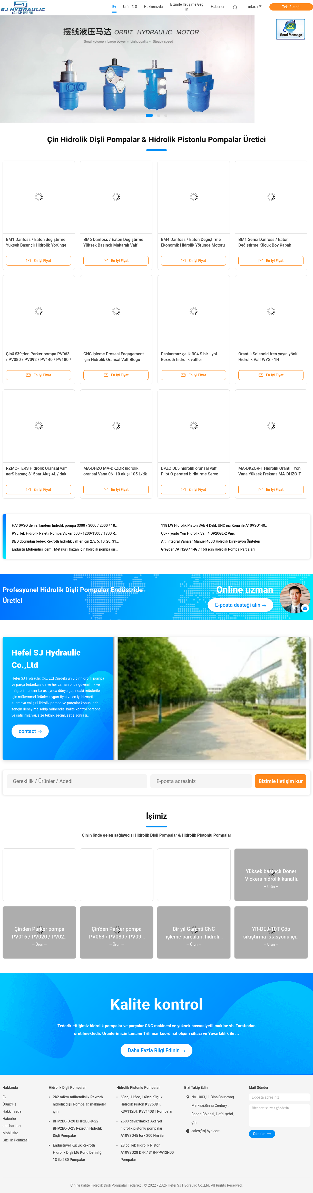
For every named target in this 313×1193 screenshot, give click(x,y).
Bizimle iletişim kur (281, 781)
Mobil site (10, 1133)
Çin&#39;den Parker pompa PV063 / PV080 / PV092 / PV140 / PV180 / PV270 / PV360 (38, 359)
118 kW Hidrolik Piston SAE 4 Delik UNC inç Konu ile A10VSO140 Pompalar (214, 526)
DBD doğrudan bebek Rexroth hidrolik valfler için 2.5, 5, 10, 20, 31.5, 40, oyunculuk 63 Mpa (65, 542)
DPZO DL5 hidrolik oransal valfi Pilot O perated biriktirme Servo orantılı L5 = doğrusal (189, 474)
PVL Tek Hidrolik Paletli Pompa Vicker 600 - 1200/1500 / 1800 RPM (65, 534)
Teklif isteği (291, 7)
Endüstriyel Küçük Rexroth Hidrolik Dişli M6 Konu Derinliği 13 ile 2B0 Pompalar (78, 1152)
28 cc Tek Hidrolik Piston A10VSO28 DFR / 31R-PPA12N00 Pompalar (147, 1152)
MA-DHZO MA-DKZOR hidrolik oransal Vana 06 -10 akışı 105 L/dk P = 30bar (115, 474)
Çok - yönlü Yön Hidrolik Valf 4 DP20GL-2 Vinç (198, 534)
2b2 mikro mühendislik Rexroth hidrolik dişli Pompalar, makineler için (79, 1104)
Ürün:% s (9, 1104)
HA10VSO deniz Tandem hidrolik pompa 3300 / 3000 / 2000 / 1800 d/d (65, 526)
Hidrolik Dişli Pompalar (67, 1088)
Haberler (9, 1119)
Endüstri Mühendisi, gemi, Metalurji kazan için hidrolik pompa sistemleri (65, 550)
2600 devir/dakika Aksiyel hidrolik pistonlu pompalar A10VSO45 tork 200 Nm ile (142, 1128)
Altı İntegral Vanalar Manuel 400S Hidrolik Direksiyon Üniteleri (210, 542)
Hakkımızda (12, 1111)
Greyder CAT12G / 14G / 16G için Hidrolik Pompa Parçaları (208, 550)
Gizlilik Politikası (15, 1140)
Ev (4, 1097)
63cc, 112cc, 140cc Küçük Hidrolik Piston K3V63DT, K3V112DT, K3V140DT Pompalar (147, 1104)
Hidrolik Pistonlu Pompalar (138, 1088)
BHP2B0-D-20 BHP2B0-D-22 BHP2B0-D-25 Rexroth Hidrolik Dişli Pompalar (77, 1128)
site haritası (12, 1126)
